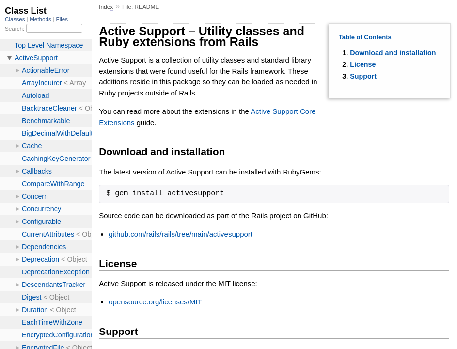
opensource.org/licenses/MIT (155, 302)
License (363, 64)
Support (363, 76)
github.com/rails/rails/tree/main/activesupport (180, 234)
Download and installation (393, 53)
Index (106, 6)
